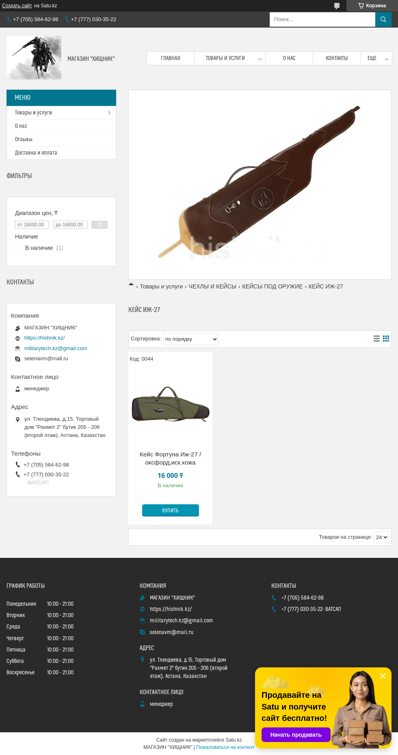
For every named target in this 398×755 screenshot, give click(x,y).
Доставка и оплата (36, 153)
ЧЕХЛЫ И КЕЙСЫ (213, 286)
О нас (289, 58)
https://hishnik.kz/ (44, 338)
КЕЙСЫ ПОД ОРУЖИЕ (272, 286)
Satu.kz (233, 740)
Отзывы (23, 139)
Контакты (337, 58)
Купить (170, 511)
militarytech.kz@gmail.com (55, 348)
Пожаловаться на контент (225, 747)
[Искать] (383, 19)
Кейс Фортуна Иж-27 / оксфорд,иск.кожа (170, 458)
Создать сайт (17, 6)
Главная (170, 58)
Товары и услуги (225, 58)
